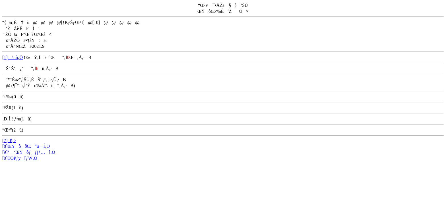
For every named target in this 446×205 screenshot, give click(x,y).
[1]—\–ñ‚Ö (12, 57)
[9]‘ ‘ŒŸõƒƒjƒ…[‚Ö (28, 152)
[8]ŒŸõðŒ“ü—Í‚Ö (26, 146)
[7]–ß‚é (9, 140)
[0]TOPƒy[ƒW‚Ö (19, 158)
